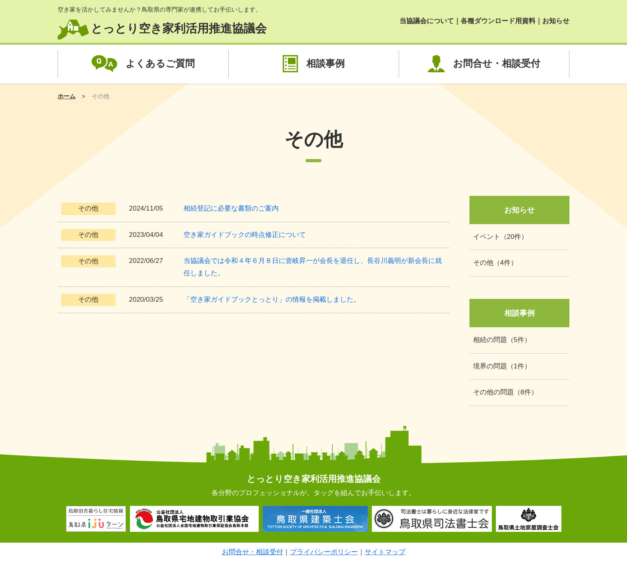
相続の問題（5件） (502, 340)
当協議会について (426, 21)
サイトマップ (385, 552)
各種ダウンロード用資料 (498, 21)
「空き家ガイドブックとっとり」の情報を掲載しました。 (272, 299)
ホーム (67, 96)
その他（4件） (495, 263)
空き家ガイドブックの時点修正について (245, 235)
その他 (88, 208)
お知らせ (555, 21)
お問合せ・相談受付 (496, 63)
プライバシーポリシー (324, 552)
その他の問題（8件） (505, 392)
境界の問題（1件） (502, 366)
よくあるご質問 (160, 63)
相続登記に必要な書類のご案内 (231, 208)
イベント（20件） (500, 237)
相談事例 (325, 63)
